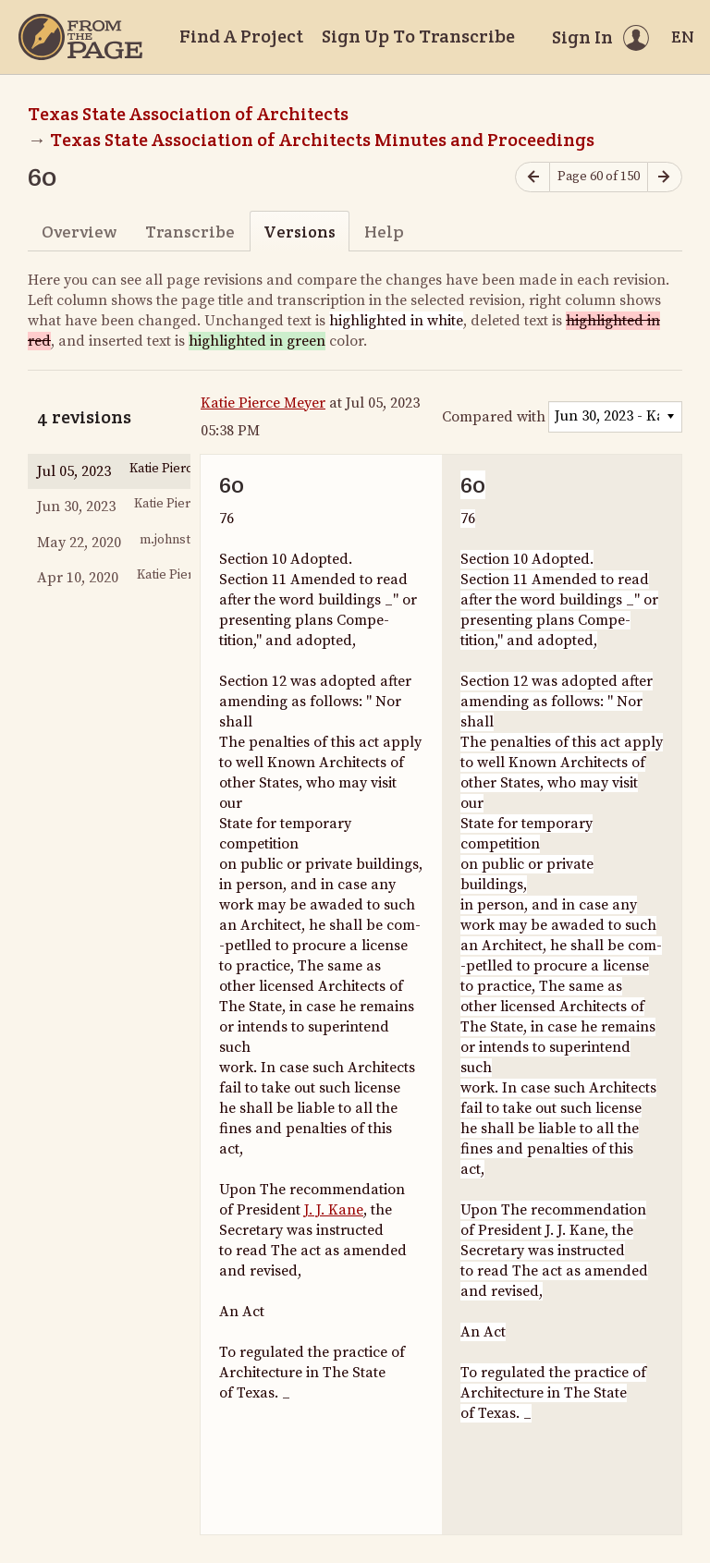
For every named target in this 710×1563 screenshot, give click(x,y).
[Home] (80, 37)
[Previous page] (532, 177)
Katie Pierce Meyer (263, 403)
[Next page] (664, 177)
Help (384, 231)
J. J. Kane (333, 1210)
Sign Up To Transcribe (418, 36)
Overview (79, 231)
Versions (299, 231)
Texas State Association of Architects (188, 114)
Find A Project (241, 36)
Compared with (493, 416)
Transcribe (190, 231)
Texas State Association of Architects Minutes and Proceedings (322, 140)
